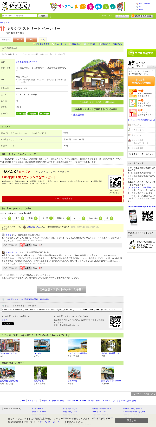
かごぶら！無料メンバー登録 (141, 81)
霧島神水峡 (39, 381)
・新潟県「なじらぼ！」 (70, 412)
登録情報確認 (137, 148)
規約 (98, 400)
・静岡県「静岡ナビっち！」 (102, 408)
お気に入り (77, 44)
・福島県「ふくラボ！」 (39, 412)
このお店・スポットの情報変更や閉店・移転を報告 (27, 299)
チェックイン (61, 44)
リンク (91, 400)
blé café (37, 353)
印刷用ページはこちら (112, 44)
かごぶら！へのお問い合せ (124, 400)
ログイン (122, 16)
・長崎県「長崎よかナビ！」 (133, 408)
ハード (79, 218)
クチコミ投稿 (58, 400)
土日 (20, 218)
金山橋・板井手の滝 (110, 353)
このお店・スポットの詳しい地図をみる (97, 102)
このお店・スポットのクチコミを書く (62, 289)
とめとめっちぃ (34, 227)
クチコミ (19, 39)
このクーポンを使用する (61, 198)
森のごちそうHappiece (111, 381)
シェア (4, 320)
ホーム (141, 10)
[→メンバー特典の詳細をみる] (141, 120)
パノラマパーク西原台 (77, 353)
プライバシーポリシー (76, 400)
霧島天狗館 (72, 381)
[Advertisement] (141, 33)
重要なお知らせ (144, 3)
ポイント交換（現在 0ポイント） (140, 141)
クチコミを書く (43, 44)
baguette (95, 218)
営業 (33, 218)
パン (6, 218)
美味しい (63, 218)
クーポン (32, 39)
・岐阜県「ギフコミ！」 (101, 412)
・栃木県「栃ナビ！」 (38, 408)
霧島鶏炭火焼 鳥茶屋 (9, 381)
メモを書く (92, 44)
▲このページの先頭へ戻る (143, 394)
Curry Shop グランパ (9, 353)
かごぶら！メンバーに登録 (139, 187)
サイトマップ (34, 400)
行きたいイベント (139, 130)
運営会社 (106, 400)
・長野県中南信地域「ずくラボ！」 (136, 412)
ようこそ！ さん (105, 15)
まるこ (9, 235)
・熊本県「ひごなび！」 (70, 408)
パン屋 (47, 218)
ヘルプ (141, 6)
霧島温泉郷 (78, 114)
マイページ (136, 135)
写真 (43, 39)
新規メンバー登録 (142, 16)
